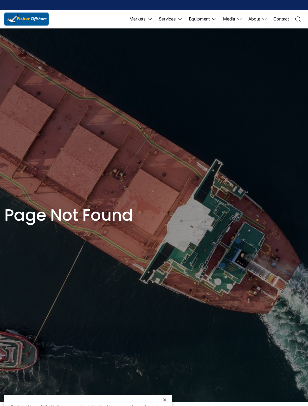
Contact (281, 18)
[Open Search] (298, 19)
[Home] (26, 19)
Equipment (203, 19)
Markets (141, 19)
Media (232, 19)
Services (171, 19)
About (257, 19)
